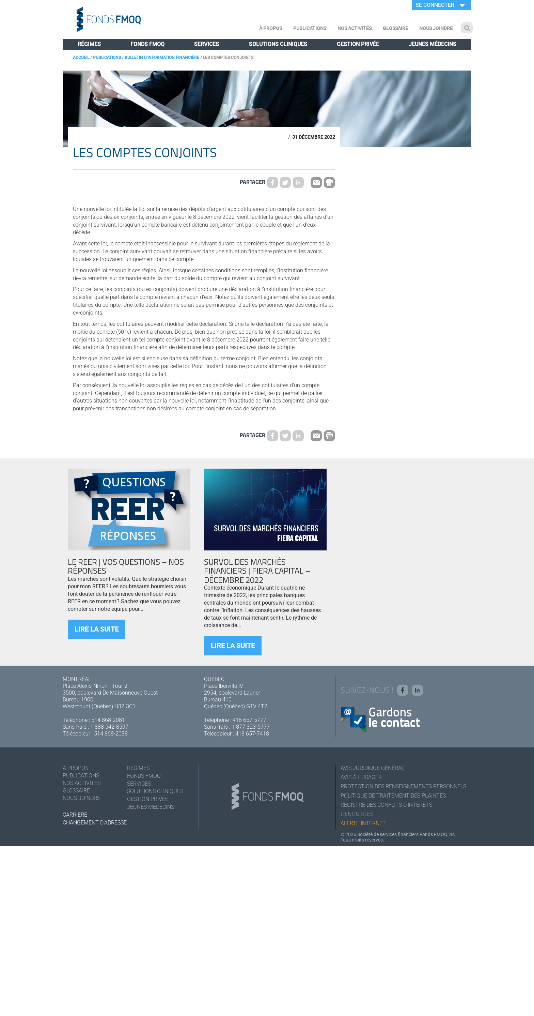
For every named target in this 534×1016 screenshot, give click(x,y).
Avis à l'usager (361, 777)
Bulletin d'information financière (162, 57)
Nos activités (354, 28)
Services (206, 44)
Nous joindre (436, 28)
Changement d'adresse (95, 822)
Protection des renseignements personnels (403, 786)
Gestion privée (358, 44)
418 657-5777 (249, 720)
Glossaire (395, 28)
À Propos (270, 28)
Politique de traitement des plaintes (393, 795)
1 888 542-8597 (109, 727)
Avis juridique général (372, 768)
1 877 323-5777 (251, 727)
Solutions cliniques (278, 44)
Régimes (89, 44)
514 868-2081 (108, 720)
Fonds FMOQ (147, 44)
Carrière (75, 815)
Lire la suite (97, 629)
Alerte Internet (363, 823)
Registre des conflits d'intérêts (386, 805)
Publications (309, 28)
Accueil (81, 57)
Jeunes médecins (432, 44)
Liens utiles (357, 814)
